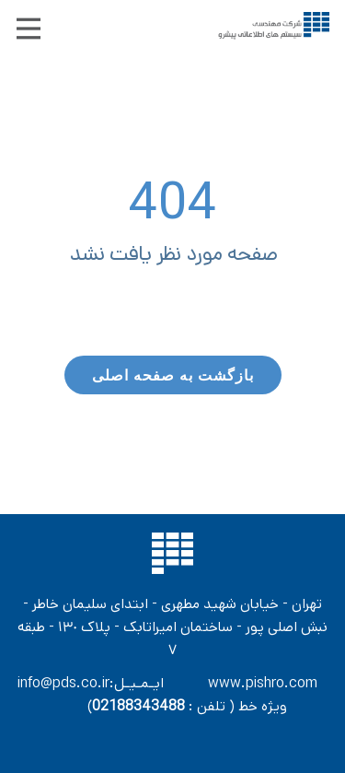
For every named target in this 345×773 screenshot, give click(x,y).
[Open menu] (28, 28)
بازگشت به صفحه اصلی (173, 375)
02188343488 (138, 706)
